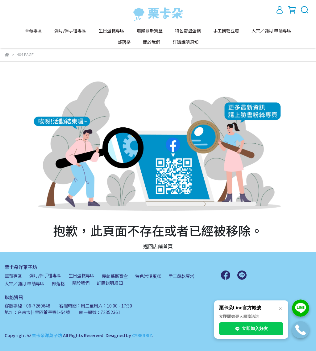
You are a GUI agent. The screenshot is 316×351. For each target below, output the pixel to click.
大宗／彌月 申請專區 (271, 30)
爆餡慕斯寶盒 (150, 30)
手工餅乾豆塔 (226, 30)
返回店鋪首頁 (158, 246)
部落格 (124, 42)
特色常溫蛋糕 (188, 30)
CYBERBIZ (142, 335)
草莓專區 (33, 30)
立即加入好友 (251, 329)
